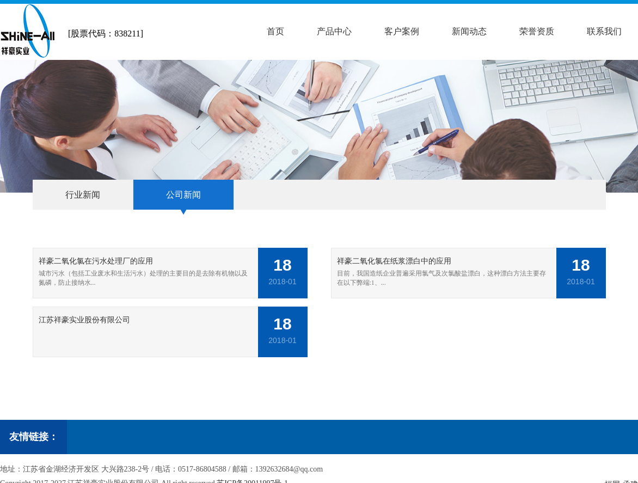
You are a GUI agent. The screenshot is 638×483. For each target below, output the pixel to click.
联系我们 (604, 31)
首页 (275, 31)
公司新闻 (183, 194)
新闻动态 (469, 31)
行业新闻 (82, 194)
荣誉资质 (536, 31)
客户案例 (401, 31)
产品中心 (334, 31)
